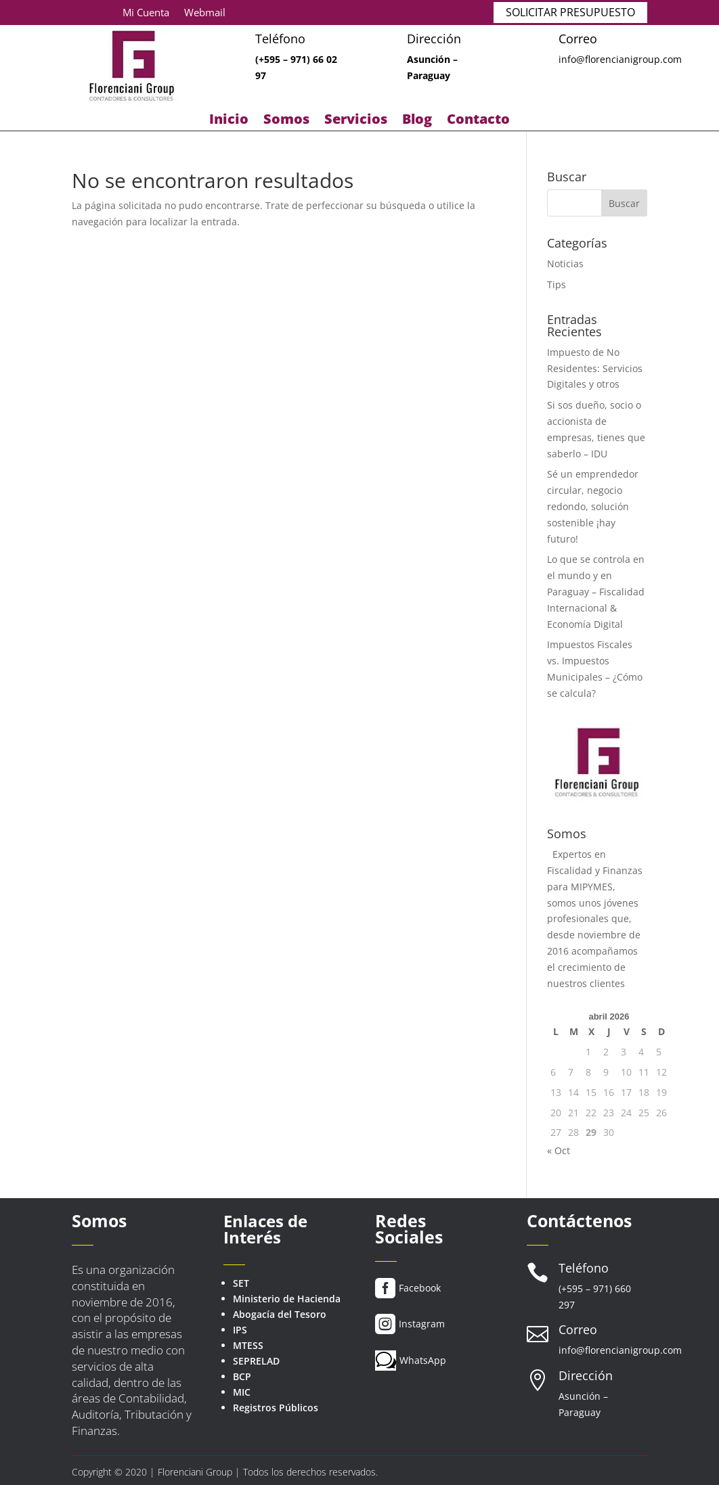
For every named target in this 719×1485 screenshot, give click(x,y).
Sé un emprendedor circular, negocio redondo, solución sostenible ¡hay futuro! (592, 506)
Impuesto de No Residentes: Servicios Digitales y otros (594, 368)
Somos (286, 121)
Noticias (565, 263)
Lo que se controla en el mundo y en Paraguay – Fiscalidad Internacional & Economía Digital (596, 591)
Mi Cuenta (146, 13)
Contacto (478, 121)
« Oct (558, 1150)
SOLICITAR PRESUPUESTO (570, 12)
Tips (556, 284)
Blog (417, 121)
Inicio (228, 121)
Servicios (355, 121)
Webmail (204, 13)
